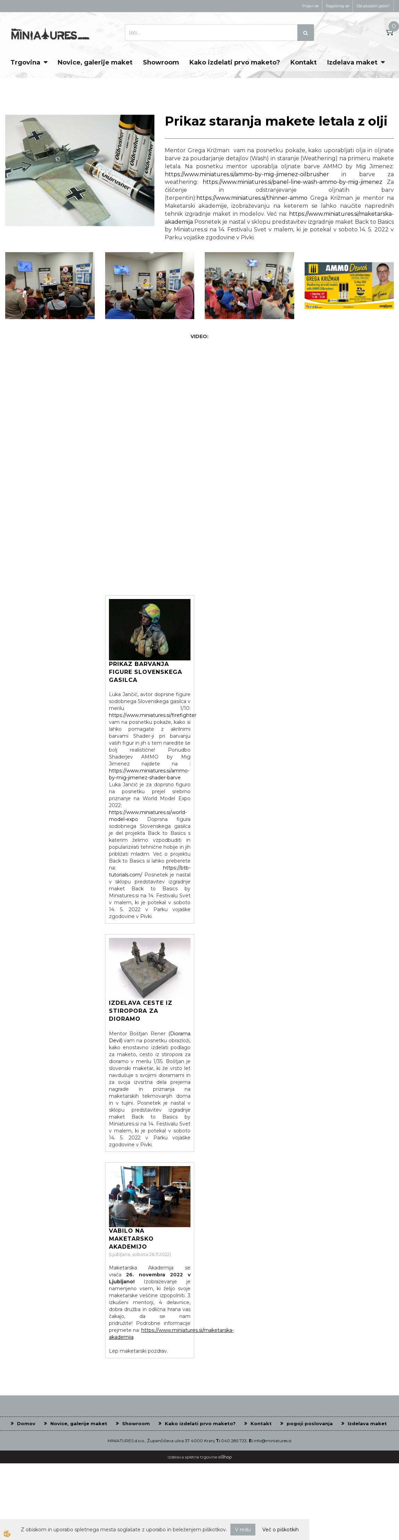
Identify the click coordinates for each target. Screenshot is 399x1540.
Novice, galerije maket (95, 62)
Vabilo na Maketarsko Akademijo (131, 1238)
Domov (26, 1423)
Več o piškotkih (280, 1529)
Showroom (161, 62)
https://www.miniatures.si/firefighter (152, 715)
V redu (243, 1529)
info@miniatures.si (272, 1440)
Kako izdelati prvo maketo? (234, 62)
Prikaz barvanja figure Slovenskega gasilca (145, 672)
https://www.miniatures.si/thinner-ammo (251, 198)
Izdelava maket (352, 62)
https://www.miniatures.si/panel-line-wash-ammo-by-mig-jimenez (292, 182)
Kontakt (303, 62)
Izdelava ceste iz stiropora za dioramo (140, 1011)
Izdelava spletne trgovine (192, 1457)
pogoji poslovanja (310, 1423)
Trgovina (25, 62)
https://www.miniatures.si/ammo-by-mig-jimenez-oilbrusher (247, 174)
